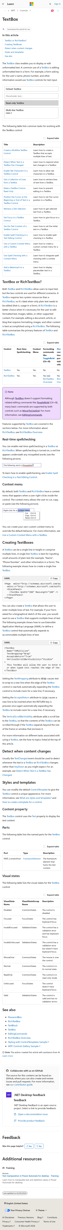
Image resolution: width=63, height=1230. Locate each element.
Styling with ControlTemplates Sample (27, 1041)
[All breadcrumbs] (5, 10)
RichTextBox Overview (31, 432)
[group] (31, 365)
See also (8, 56)
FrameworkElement (32, 858)
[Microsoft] (32, 4)
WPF (13, 10)
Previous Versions (26, 1217)
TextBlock (13, 1025)
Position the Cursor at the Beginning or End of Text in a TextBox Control (17, 199)
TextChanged (21, 758)
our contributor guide (21, 1084)
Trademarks (7, 1225)
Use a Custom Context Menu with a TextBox (24, 534)
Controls (24, 10)
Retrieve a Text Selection (15, 208)
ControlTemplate (39, 789)
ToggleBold (49, 358)
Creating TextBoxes (13, 44)
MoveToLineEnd (31, 410)
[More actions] (58, 10)
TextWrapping (21, 678)
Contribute (52, 1217)
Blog (39, 1217)
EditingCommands (32, 414)
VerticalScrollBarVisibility (20, 716)
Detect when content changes (18, 48)
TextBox (10, 63)
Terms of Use (49, 1221)
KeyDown (19, 766)
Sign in (57, 3)
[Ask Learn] (52, 10)
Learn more (7, 1055)
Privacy (5, 1221)
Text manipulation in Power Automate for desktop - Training (30, 1176)
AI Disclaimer (8, 1217)
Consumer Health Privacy (26, 1221)
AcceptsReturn (21, 697)
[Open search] (50, 4)
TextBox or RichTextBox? (15, 40)
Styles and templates (14, 52)
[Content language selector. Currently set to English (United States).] (16, 1203)
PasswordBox (15, 1017)
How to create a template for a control (22, 801)
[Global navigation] (3, 4)
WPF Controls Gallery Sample (23, 1046)
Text (34, 816)
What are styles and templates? (36, 797)
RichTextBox (26, 288)
